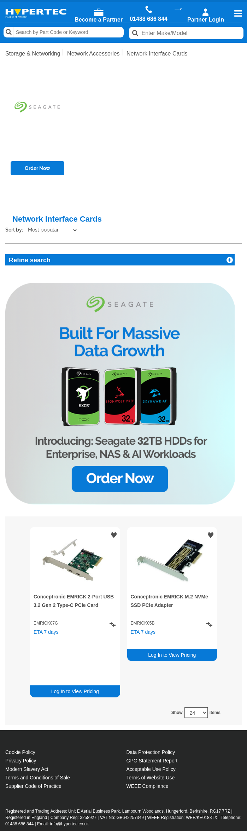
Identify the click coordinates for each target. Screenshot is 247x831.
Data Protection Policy (151, 705)
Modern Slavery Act (26, 722)
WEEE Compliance (148, 739)
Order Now (37, 168)
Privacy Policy (20, 713)
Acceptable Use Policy (151, 722)
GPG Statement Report (152, 713)
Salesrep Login (28, 808)
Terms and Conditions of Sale (37, 730)
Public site (125, 826)
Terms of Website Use (151, 730)
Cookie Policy (20, 705)
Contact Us (23, 800)
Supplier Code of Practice (33, 739)
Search (9, 32)
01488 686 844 (148, 19)
